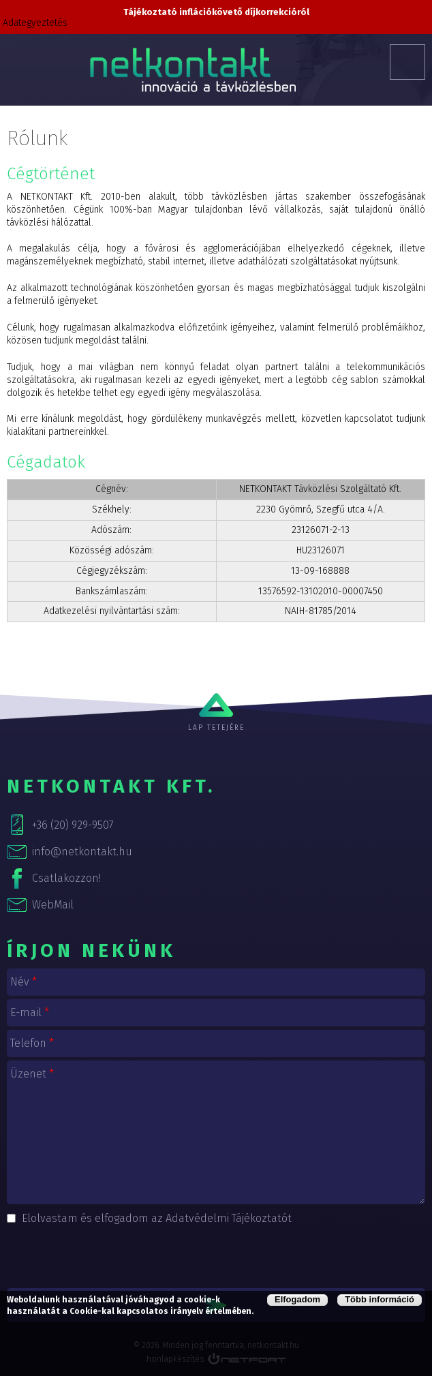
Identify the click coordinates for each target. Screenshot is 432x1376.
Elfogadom (297, 1299)
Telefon (32, 1043)
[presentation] (216, 1254)
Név (23, 981)
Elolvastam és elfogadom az (157, 1218)
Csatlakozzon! (66, 878)
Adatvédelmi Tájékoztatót (229, 1218)
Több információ (379, 1299)
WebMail (53, 904)
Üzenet (32, 1073)
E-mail (29, 1012)
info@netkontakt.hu (82, 851)
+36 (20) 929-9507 (73, 825)
